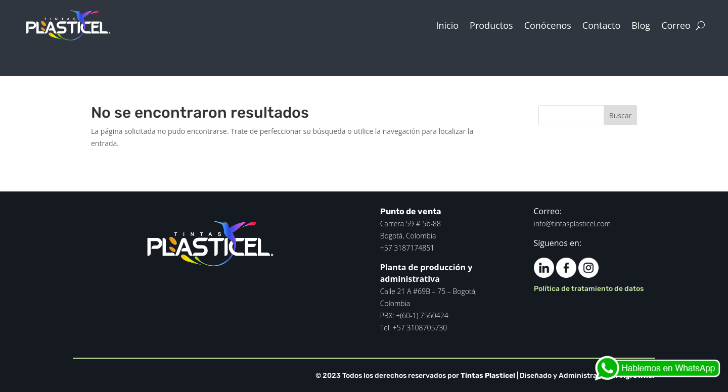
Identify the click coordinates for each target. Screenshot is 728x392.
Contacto (601, 25)
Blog (640, 25)
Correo (676, 25)
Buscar (620, 115)
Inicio (447, 25)
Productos (491, 25)
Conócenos (547, 25)
